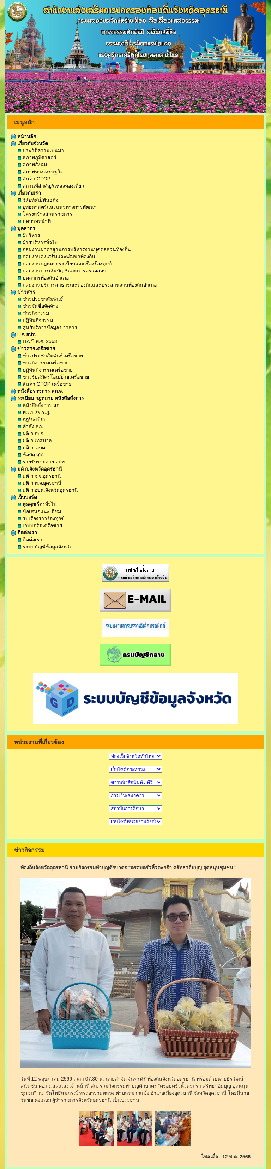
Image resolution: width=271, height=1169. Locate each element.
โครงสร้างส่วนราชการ (45, 214)
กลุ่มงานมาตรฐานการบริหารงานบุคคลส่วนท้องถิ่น (74, 249)
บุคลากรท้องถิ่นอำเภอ (43, 278)
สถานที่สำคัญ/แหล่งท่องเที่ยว (51, 186)
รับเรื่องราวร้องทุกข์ (41, 518)
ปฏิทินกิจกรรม (35, 320)
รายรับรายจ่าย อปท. (42, 462)
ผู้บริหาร (29, 235)
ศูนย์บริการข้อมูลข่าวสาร (47, 327)
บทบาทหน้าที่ (34, 221)
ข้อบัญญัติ (31, 454)
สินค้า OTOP (34, 179)
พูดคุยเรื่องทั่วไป (37, 504)
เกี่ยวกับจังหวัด (29, 143)
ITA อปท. (24, 334)
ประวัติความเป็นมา (41, 150)
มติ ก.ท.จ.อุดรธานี (39, 483)
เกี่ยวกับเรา (26, 193)
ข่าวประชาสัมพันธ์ (40, 299)
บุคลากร (23, 228)
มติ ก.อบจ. (31, 433)
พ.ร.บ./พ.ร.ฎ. (34, 412)
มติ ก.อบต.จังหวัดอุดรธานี (48, 490)
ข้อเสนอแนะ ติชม (39, 511)
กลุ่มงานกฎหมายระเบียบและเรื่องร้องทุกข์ (65, 263)
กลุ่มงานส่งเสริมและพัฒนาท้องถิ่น (56, 256)
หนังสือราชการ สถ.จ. (37, 391)
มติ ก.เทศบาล (35, 440)
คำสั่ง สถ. (30, 426)
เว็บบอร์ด (24, 497)
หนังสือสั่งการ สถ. (39, 405)
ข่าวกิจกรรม (33, 313)
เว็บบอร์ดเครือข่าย (40, 525)
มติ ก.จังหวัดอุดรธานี (36, 469)
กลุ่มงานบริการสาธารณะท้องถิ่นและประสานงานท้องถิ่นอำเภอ (87, 285)
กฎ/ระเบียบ (32, 419)
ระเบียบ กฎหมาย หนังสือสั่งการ (47, 398)
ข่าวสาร (23, 292)
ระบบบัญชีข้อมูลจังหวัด (45, 546)
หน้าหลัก (23, 136)
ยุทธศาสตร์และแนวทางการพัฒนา (57, 207)
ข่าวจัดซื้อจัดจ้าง (38, 306)
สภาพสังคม (32, 164)
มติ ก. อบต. (32, 447)
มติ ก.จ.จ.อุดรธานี (39, 476)
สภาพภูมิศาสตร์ (37, 157)
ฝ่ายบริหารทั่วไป (38, 242)
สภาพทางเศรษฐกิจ (40, 171)
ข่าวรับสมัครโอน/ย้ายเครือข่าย (53, 377)
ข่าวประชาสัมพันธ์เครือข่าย (50, 355)
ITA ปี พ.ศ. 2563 (37, 341)
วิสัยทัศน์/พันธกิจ (38, 200)
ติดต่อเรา (24, 532)
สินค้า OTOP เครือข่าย (45, 384)
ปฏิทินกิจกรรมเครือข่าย (45, 370)
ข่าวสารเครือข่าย (33, 348)
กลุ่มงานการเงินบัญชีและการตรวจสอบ (62, 270)
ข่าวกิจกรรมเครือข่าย (43, 362)
